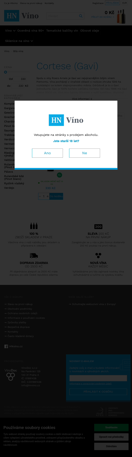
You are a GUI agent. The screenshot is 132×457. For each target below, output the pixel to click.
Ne (84, 153)
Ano (47, 153)
